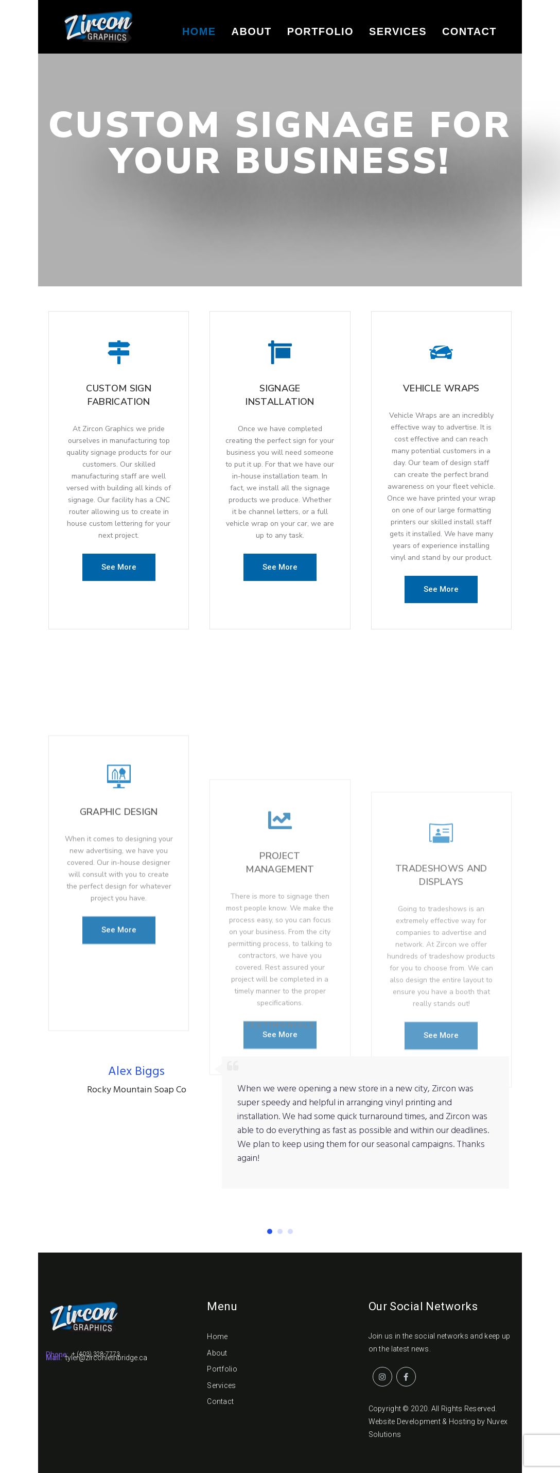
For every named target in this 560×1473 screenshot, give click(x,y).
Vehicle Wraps (441, 395)
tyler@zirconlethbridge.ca (106, 1358)
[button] (119, 567)
